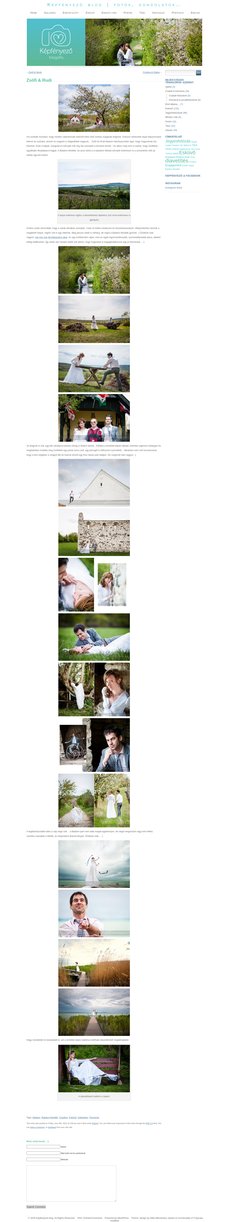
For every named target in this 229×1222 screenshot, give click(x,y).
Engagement (173, 165)
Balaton (36, 1117)
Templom (175, 145)
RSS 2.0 (149, 1123)
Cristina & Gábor (151, 72)
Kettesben (83, 1117)
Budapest (170, 157)
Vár (181, 145)
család (168, 145)
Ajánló (168, 86)
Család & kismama (174, 91)
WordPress (123, 1218)
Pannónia (94, 1117)
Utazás (168, 130)
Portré (168, 121)
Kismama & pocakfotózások (183, 100)
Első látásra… (172, 104)
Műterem (187, 145)
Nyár (187, 157)
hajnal (191, 166)
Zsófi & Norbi (35, 72)
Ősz (192, 149)
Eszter (197, 149)
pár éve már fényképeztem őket (51, 237)
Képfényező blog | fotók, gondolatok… (114, 4)
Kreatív (185, 165)
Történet (168, 153)
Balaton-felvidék (50, 1117)
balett (176, 153)
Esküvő (73, 1117)
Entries (87, 1218)
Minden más (171, 117)
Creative (63, 1117)
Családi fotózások (178, 95)
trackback (52, 1127)
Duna (192, 157)
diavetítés (176, 161)
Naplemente (185, 149)
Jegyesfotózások (173, 112)
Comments (96, 1218)
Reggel (194, 142)
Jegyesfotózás (178, 141)
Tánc (167, 125)
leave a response (37, 1127)
